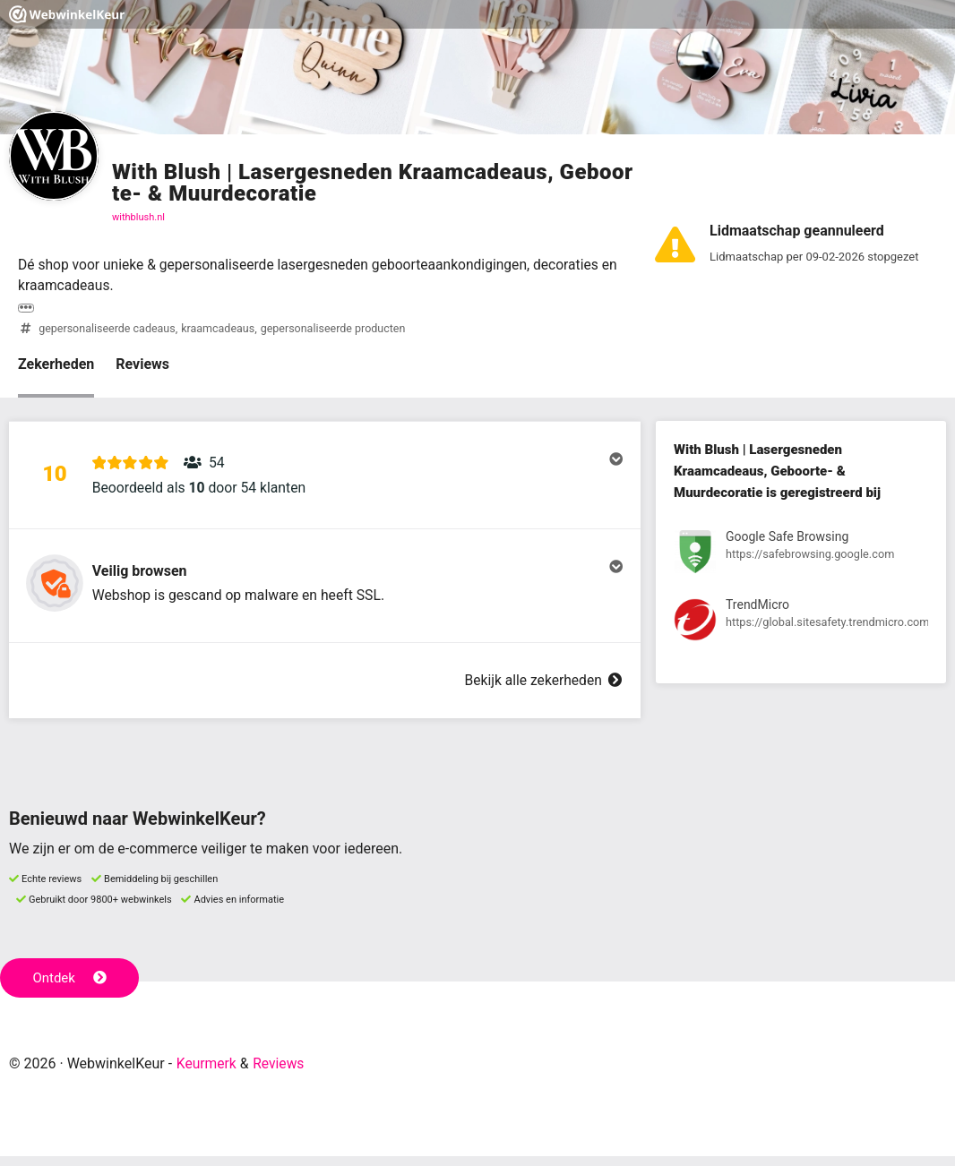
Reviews (142, 365)
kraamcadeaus (222, 330)
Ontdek (70, 989)
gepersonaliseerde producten (340, 330)
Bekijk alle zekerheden (542, 690)
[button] (325, 479)
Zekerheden (56, 365)
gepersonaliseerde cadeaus (108, 330)
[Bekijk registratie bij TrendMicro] (801, 623)
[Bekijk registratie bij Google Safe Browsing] (801, 556)
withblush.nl (138, 217)
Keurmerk (207, 1074)
